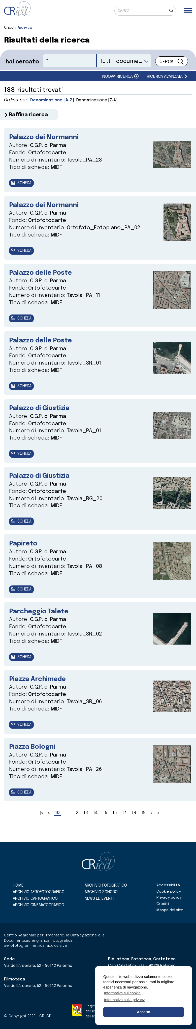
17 (124, 822)
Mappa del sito (169, 910)
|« (41, 822)
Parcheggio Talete (42, 618)
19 (143, 822)
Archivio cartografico (35, 898)
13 (85, 822)
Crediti (162, 904)
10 (57, 822)
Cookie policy (168, 892)
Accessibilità (168, 885)
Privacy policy (169, 898)
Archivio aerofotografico (38, 892)
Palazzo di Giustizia (42, 412)
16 (114, 822)
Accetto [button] (143, 1012)
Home (18, 885)
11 (67, 822)
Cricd (9, 28)
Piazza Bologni (34, 756)
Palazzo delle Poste (43, 275)
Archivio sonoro (101, 892)
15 (105, 822)
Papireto (24, 549)
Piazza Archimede (41, 687)
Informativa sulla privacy (124, 1000)
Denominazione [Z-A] (102, 100)
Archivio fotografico (106, 885)
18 (134, 822)
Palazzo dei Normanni (47, 137)
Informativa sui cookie (122, 993)
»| (159, 822)
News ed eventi (99, 898)
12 (76, 822)
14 (95, 822)
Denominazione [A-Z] (53, 100)
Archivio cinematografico (38, 905)
